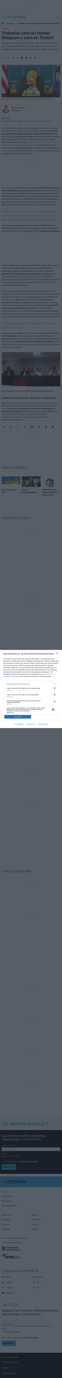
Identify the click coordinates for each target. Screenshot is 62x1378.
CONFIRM (18, 717)
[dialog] (31, 689)
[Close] (58, 654)
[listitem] (31, 684)
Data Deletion (18, 724)
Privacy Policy (43, 724)
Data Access (31, 724)
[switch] (54, 688)
